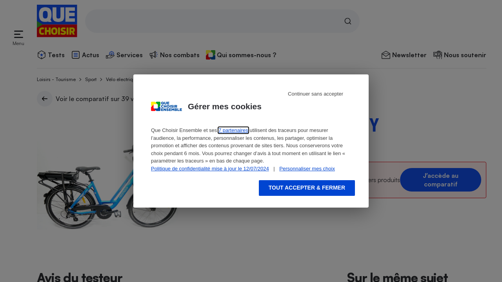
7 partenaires (233, 130)
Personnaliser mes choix (307, 169)
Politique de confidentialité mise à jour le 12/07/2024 (210, 169)
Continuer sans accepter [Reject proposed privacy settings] (315, 94)
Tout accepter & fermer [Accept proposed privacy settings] (307, 187)
